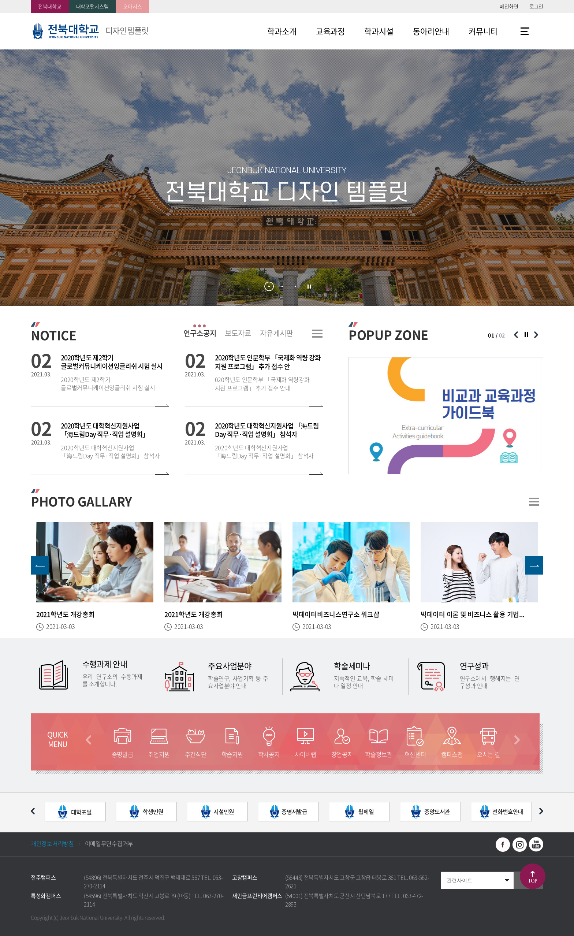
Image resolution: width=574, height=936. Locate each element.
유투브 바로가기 (536, 844)
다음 (517, 739)
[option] (445, 415)
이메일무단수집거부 (109, 843)
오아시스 (132, 6)
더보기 (317, 333)
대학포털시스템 (92, 6)
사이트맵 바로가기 (525, 31)
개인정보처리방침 (52, 843)
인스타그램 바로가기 (519, 844)
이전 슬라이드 (515, 335)
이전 (88, 739)
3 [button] (295, 286)
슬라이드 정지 (309, 287)
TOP (532, 881)
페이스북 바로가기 (503, 844)
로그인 (536, 6)
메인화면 (509, 6)
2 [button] (282, 286)
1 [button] (269, 286)
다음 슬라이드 (536, 335)
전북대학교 (49, 6)
